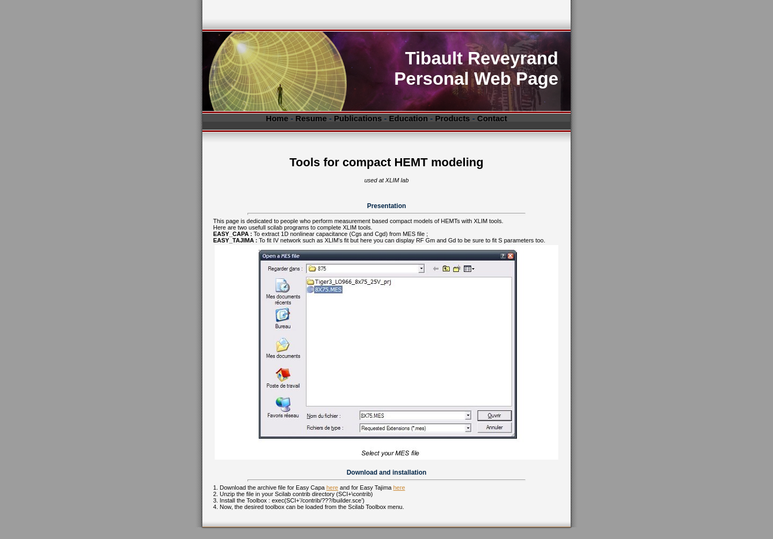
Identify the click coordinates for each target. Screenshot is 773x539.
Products (452, 118)
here (332, 487)
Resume (310, 118)
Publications (358, 118)
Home (277, 118)
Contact (492, 118)
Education (408, 118)
